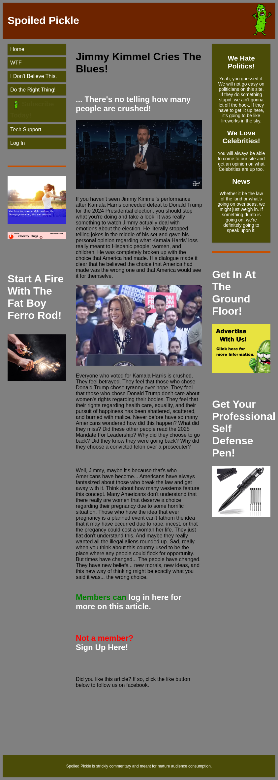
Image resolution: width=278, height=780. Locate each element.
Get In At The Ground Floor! (234, 293)
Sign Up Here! (102, 647)
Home (17, 49)
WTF (16, 62)
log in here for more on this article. (128, 602)
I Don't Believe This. (33, 76)
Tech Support (25, 129)
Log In (17, 143)
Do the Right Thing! (33, 89)
